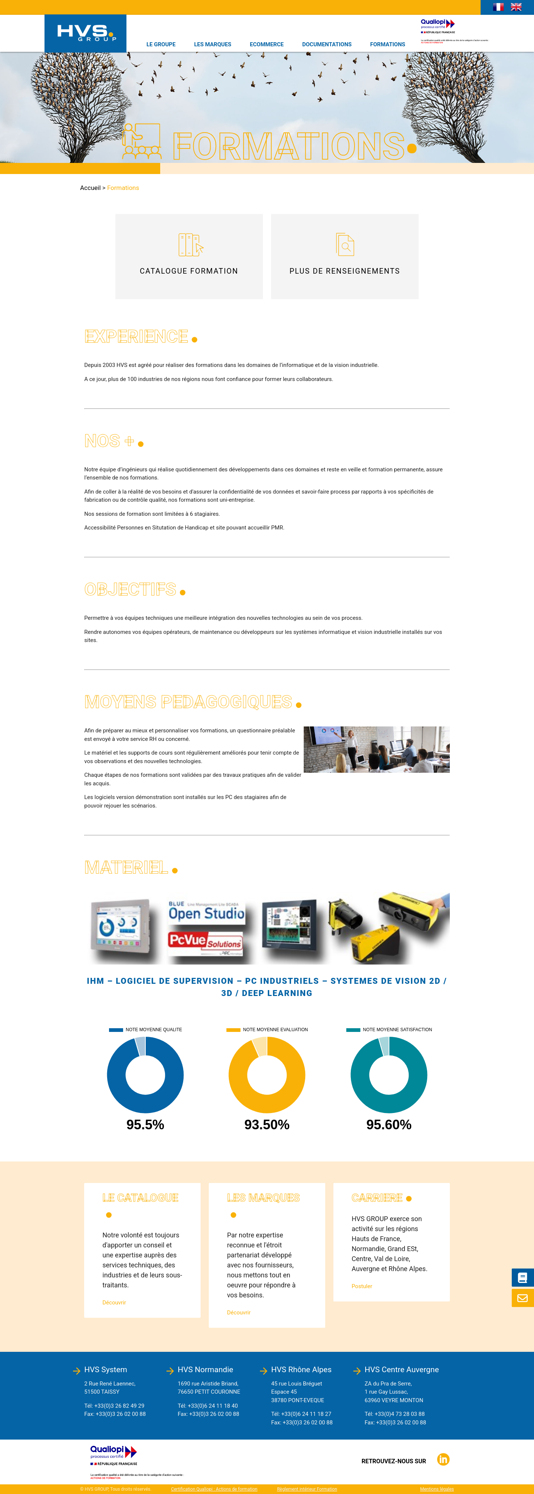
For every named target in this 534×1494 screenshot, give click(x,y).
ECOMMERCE (267, 44)
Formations (123, 187)
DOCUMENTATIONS (327, 44)
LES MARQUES (212, 44)
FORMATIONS (387, 44)
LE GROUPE (160, 44)
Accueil (90, 187)
